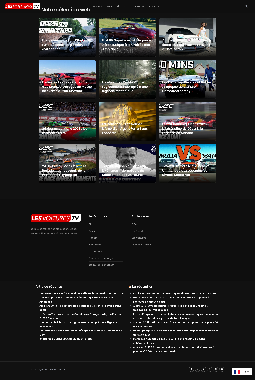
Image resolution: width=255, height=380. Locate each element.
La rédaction (142, 286)
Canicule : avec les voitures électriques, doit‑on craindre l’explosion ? (174, 293)
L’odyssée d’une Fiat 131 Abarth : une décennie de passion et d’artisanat (82, 293)
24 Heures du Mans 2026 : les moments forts (66, 339)
